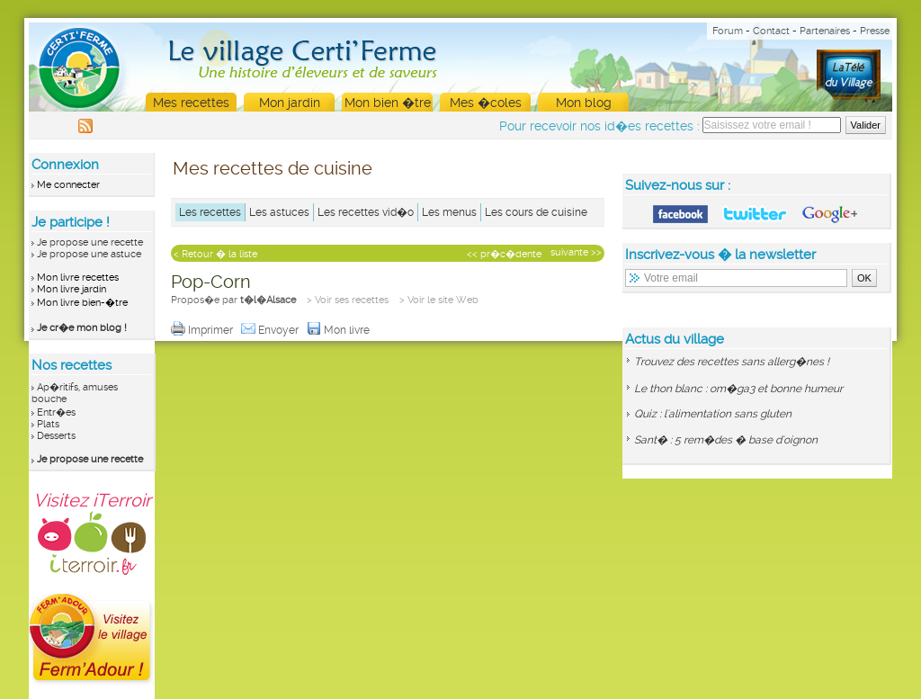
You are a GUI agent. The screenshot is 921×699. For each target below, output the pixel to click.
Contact (771, 31)
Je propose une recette (90, 242)
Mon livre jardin (71, 289)
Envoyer (271, 330)
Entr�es (56, 412)
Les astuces (279, 212)
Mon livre (339, 330)
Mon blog (584, 102)
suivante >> (576, 252)
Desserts (56, 436)
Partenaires (825, 31)
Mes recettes (191, 102)
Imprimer (203, 330)
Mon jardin (289, 102)
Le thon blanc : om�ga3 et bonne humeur (738, 388)
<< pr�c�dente (504, 254)
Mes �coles (486, 102)
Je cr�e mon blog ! (82, 328)
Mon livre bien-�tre (82, 303)
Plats (48, 424)
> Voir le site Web (438, 300)
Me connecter (68, 185)
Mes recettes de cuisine (272, 168)
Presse (875, 31)
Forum (727, 31)
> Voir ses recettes (348, 300)
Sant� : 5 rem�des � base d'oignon (726, 440)
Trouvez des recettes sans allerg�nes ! (731, 361)
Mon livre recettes (78, 277)
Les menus (449, 212)
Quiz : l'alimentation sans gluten (712, 414)
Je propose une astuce (89, 254)
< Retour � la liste (215, 254)
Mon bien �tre (387, 102)
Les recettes (210, 212)
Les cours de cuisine (536, 212)
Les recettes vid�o (365, 212)
